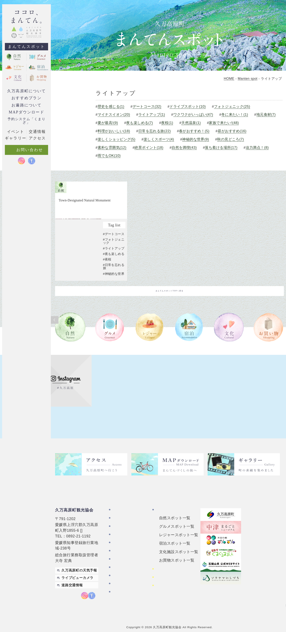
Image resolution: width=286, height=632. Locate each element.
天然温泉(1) (190, 123)
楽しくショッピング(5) (116, 139)
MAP (85, 523)
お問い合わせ (123, 560)
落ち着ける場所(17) (221, 148)
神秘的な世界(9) (195, 139)
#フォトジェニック (114, 261)
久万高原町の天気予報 (79, 563)
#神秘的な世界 (114, 294)
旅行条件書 (121, 580)
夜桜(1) (167, 123)
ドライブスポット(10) (187, 107)
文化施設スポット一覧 (178, 545)
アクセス (119, 552)
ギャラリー (121, 544)
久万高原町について (26, 91)
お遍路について (26, 105)
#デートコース (114, 254)
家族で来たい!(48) (224, 123)
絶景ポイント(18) (148, 148)
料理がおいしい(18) (113, 131)
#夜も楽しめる (114, 274)
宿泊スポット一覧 (174, 536)
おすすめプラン (26, 98)
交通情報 (37, 131)
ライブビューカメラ (77, 571)
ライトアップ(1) (151, 115)
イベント (15, 131)
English (277, 594)
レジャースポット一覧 (178, 528)
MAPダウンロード (26, 112)
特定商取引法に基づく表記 (129, 570)
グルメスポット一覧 (176, 519)
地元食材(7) (266, 115)
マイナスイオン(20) (113, 115)
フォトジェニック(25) (232, 107)
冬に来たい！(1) (234, 115)
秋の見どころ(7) (230, 139)
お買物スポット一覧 (176, 553)
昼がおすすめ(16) (231, 131)
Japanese (275, 603)
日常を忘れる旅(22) (154, 131)
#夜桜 (107, 279)
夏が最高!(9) (107, 123)
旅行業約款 (121, 588)
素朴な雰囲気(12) (111, 148)
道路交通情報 (72, 578)
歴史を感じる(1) (110, 107)
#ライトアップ (114, 268)
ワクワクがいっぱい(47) (193, 115)
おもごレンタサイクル (174, 574)
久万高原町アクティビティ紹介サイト (178, 584)
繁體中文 (277, 586)
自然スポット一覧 (174, 511)
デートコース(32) (146, 107)
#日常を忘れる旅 (114, 286)
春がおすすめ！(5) (194, 131)
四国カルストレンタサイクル (178, 563)
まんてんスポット (26, 46)
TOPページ (121, 503)
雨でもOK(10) (108, 156)
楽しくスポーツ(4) (158, 139)
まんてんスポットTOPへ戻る (169, 311)
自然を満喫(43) (183, 148)
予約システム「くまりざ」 (26, 120)
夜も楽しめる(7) (139, 123)
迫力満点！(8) (257, 148)
